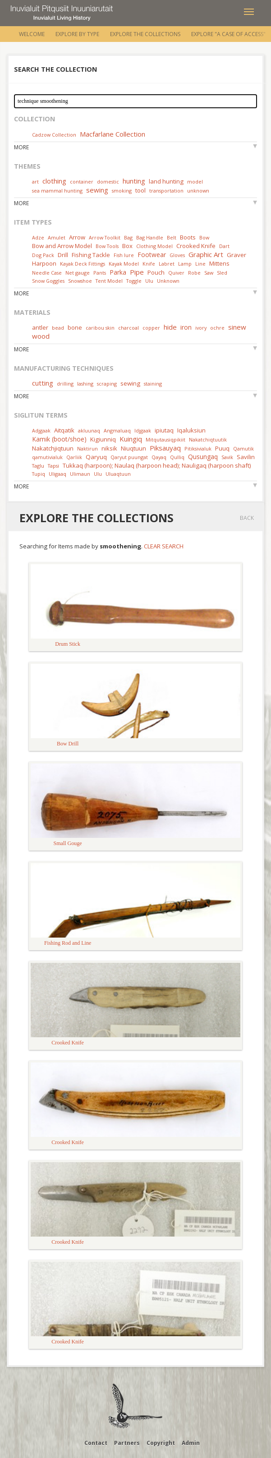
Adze (38, 237)
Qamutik (243, 448)
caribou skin (100, 327)
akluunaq (89, 430)
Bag (128, 237)
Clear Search (164, 546)
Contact (95, 1443)
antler (40, 327)
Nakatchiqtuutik (208, 439)
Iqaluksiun (191, 430)
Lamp (185, 263)
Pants (99, 272)
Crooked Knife (196, 246)
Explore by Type (77, 34)
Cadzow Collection (54, 134)
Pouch (156, 272)
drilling (65, 383)
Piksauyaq (165, 447)
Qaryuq (96, 457)
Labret (167, 263)
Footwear (152, 254)
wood (41, 335)
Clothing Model (154, 246)
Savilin (246, 457)
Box (127, 246)
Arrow (77, 237)
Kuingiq (130, 438)
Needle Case (47, 272)
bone (75, 327)
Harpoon (44, 263)
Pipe (137, 271)
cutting (42, 382)
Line (200, 263)
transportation (166, 190)
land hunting (166, 181)
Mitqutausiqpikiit (165, 439)
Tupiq (38, 473)
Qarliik (74, 457)
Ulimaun (80, 473)
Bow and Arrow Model (62, 246)
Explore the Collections (145, 34)
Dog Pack (43, 255)
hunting (134, 180)
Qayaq (159, 457)
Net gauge (77, 272)
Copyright (161, 1443)
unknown (198, 190)
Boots (188, 237)
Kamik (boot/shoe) (59, 439)
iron (186, 327)
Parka (118, 272)
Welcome (32, 34)
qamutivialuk (47, 457)
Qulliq (177, 457)
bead (58, 327)
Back (247, 518)
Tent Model (109, 280)
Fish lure (124, 255)
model (195, 181)
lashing (85, 383)
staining (153, 383)
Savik (227, 457)
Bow (204, 237)
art (35, 181)
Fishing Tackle (91, 255)
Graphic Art (205, 254)
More (21, 147)
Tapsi (53, 465)
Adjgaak (41, 430)
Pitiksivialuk (197, 448)
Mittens (219, 263)
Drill (63, 255)
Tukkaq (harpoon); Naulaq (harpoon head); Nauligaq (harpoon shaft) (157, 465)
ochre (217, 327)
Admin (191, 1443)
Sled (222, 272)
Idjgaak (142, 430)
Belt (171, 237)
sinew (237, 326)
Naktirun (87, 448)
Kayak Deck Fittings (82, 263)
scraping (107, 383)
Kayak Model (124, 263)
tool (140, 190)
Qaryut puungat (129, 457)
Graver (236, 255)
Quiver (176, 272)
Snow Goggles (48, 280)
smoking (122, 190)
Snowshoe (80, 280)
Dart (224, 246)
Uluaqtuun (118, 473)
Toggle (134, 280)
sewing (97, 189)
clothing (54, 180)
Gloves (177, 255)
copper (151, 327)
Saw (208, 272)
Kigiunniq (103, 439)
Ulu (149, 280)
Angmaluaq (117, 430)
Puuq (222, 448)
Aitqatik (64, 430)
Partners (127, 1443)
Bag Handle (149, 237)
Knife (148, 263)
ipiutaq (164, 430)
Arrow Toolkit (104, 237)
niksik (109, 448)
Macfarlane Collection (112, 133)
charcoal (128, 327)
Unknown (168, 280)
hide (170, 326)
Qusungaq (203, 456)
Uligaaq (57, 473)
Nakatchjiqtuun (52, 448)
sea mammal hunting (57, 190)
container (81, 181)
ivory (201, 327)
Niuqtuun (133, 448)
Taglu (38, 465)
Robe (194, 272)
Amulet (56, 237)
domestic (108, 181)
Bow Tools (107, 246)
